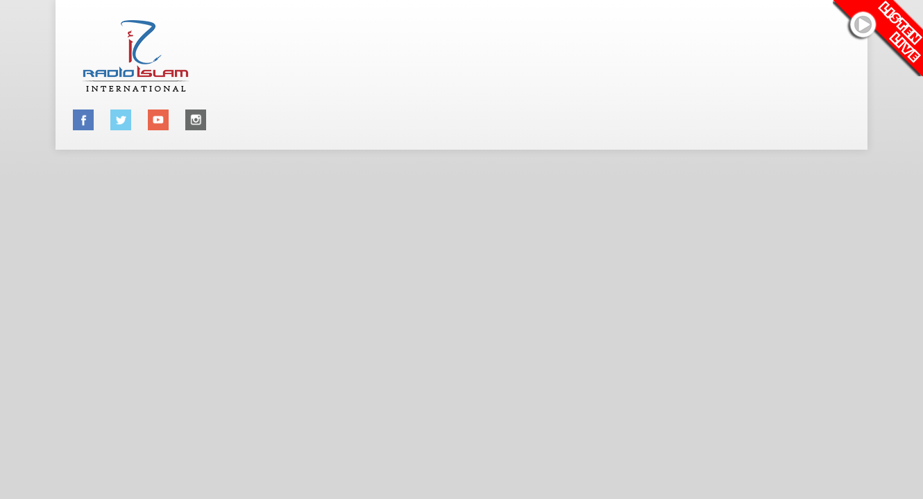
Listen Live (878, 38)
